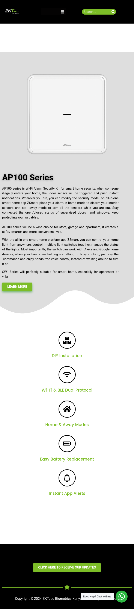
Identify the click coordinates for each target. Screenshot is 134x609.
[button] (62, 11)
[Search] (113, 12)
